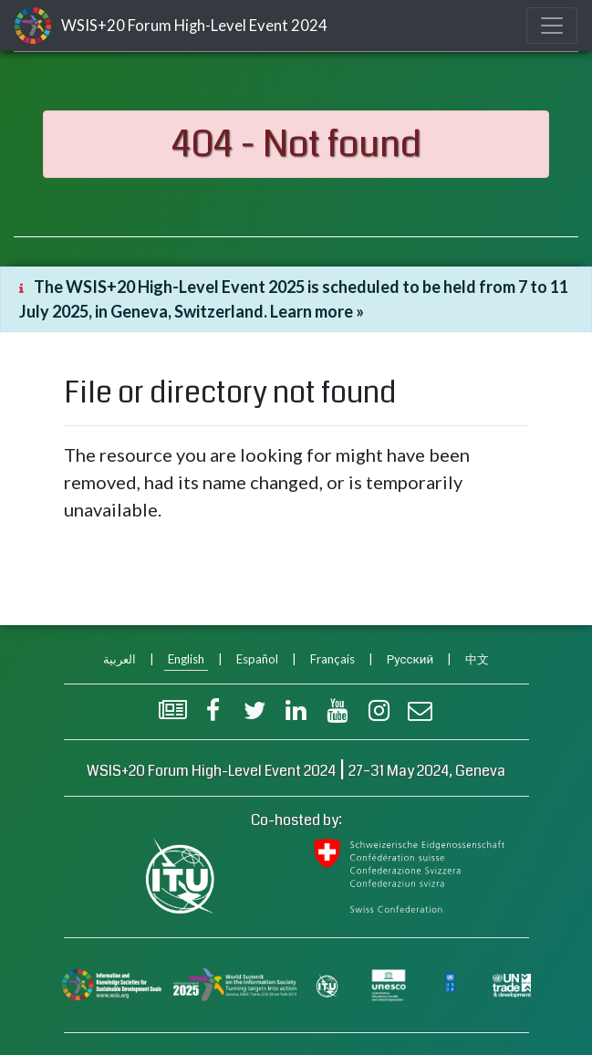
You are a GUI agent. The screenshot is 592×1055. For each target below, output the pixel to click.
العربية (119, 659)
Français (332, 659)
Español (257, 659)
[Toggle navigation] (551, 25)
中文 (477, 659)
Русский (410, 659)
